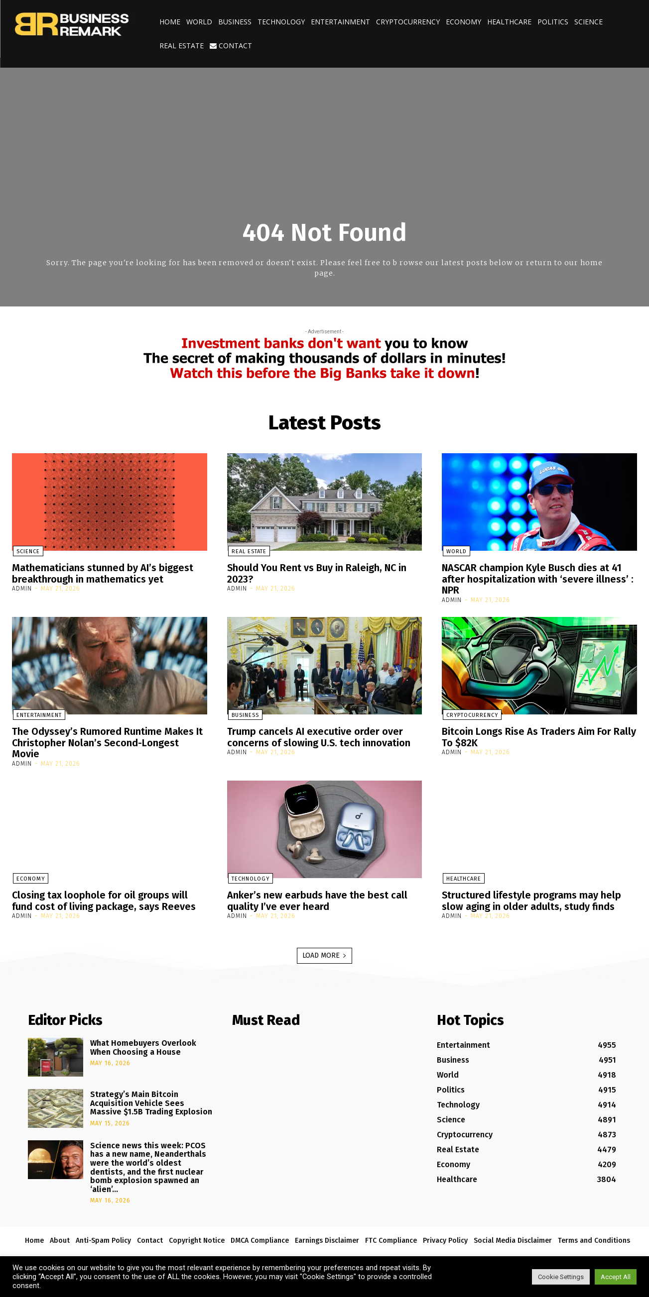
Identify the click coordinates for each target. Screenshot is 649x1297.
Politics (552, 21)
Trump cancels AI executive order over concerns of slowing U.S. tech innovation (319, 735)
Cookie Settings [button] (561, 1277)
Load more (324, 952)
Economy (463, 21)
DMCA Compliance (260, 1238)
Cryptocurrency (408, 21)
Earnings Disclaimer (327, 1238)
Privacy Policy (445, 1238)
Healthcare (509, 21)
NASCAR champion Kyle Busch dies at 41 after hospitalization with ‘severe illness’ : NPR (538, 579)
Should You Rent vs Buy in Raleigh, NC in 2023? (317, 573)
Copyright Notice (197, 1238)
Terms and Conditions (594, 1238)
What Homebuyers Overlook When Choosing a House (143, 1044)
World (199, 21)
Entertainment (340, 21)
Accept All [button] (616, 1277)
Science (588, 21)
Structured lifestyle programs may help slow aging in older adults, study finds (532, 898)
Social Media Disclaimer (513, 1238)
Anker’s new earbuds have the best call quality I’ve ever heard (317, 898)
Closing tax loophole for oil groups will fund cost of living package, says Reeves (104, 898)
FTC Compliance (391, 1238)
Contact (231, 45)
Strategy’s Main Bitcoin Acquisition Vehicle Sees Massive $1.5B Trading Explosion (151, 1100)
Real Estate (181, 45)
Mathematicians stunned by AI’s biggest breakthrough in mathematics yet (102, 573)
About (60, 1238)
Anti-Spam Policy (103, 1238)
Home (169, 21)
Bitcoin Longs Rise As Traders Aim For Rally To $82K (539, 735)
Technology (281, 21)
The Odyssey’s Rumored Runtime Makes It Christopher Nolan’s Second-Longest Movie (107, 741)
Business (235, 21)
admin (22, 588)
